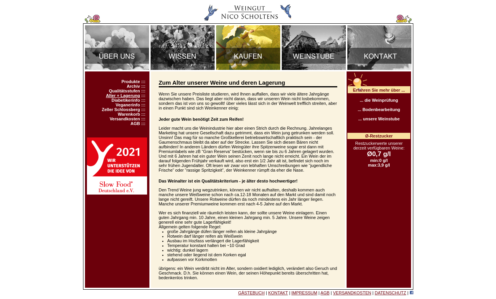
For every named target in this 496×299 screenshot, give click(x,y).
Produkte (130, 81)
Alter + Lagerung (123, 95)
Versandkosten (124, 118)
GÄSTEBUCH (251, 292)
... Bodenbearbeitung (379, 109)
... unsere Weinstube (379, 118)
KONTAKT (278, 292)
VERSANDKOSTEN (352, 292)
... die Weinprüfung (379, 100)
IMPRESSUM (304, 292)
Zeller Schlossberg (121, 109)
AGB (135, 123)
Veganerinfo (128, 105)
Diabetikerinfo (125, 100)
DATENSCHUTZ (390, 292)
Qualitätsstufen (124, 91)
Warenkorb (129, 114)
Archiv (133, 86)
